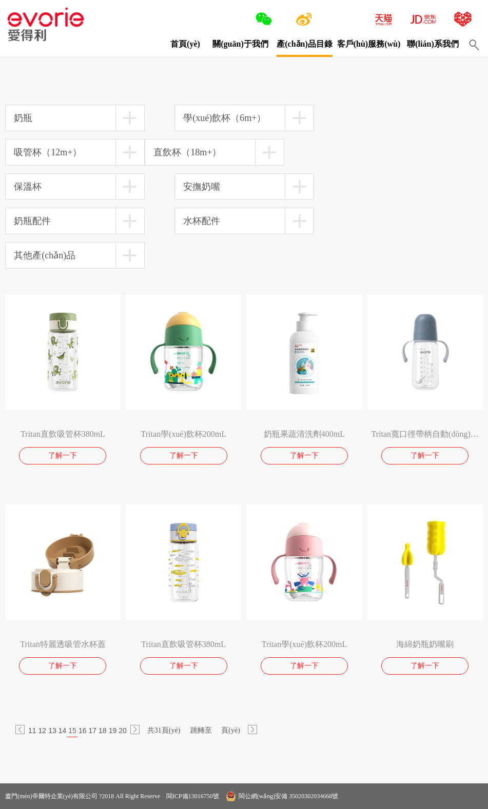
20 (123, 730)
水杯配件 (201, 221)
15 (72, 730)
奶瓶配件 (32, 221)
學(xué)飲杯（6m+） (224, 118)
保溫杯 (28, 186)
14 (62, 730)
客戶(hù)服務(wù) (369, 43)
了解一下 (62, 455)
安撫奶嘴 (201, 186)
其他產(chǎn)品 (44, 255)
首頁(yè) (185, 43)
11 (32, 730)
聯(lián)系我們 (432, 43)
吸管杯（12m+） (48, 152)
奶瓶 (23, 118)
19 (113, 730)
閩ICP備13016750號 (192, 796)
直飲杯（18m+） (187, 152)
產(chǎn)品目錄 (305, 43)
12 (42, 730)
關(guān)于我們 (240, 43)
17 (92, 730)
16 (83, 730)
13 (52, 730)
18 (103, 730)
